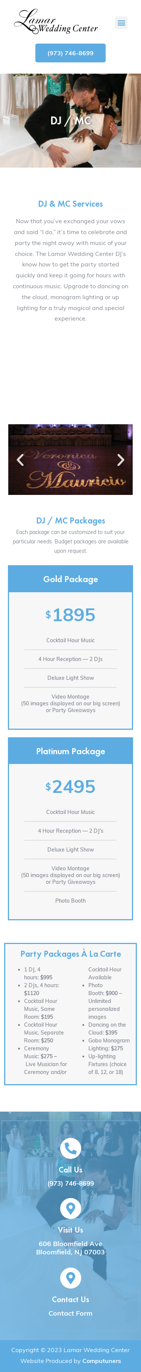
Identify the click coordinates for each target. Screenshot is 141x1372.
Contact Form (70, 1313)
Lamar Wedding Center (97, 1350)
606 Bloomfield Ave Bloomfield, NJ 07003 (70, 1247)
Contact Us (70, 1299)
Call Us (70, 1170)
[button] (121, 23)
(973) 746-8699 (70, 1183)
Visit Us (70, 1230)
